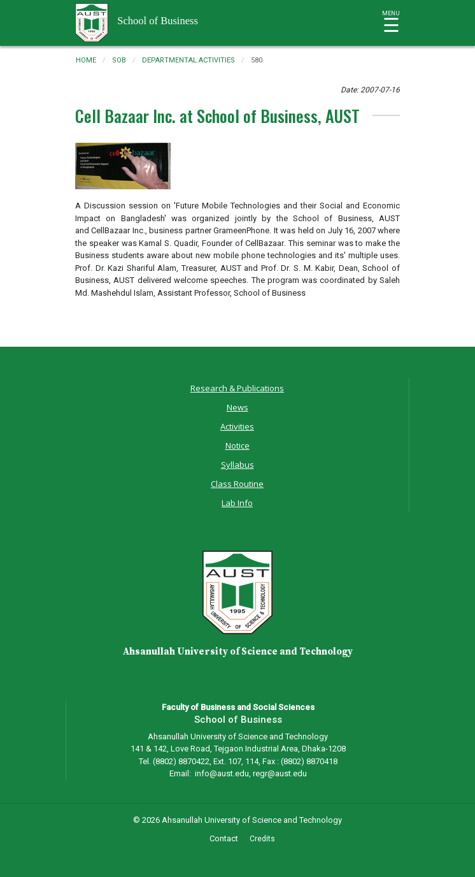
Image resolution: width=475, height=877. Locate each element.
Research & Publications (237, 388)
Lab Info (237, 503)
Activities (237, 426)
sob (119, 60)
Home (86, 60)
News (237, 407)
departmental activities (188, 60)
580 (256, 60)
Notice (237, 445)
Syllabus (237, 464)
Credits (262, 838)
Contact (223, 838)
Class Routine (237, 483)
